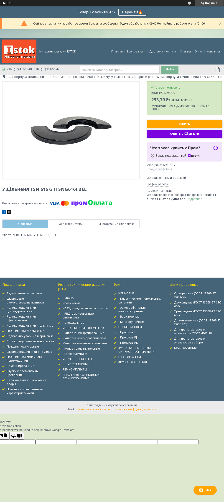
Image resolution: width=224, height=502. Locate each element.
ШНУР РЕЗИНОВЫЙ (76, 364)
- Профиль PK (128, 342)
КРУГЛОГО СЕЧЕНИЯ (132, 362)
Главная (117, 51)
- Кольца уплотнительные (81, 348)
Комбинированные (20, 366)
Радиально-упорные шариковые (30, 336)
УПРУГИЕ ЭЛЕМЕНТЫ (77, 359)
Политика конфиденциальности (135, 409)
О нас (199, 51)
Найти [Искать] (170, 69)
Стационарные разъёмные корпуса (151, 77)
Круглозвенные (185, 347)
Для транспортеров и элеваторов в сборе (189, 340)
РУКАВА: (68, 298)
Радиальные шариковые (24, 293)
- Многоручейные (131, 322)
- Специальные (73, 323)
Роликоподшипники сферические (21, 318)
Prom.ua (132, 405)
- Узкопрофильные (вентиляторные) (132, 309)
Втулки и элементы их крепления (22, 373)
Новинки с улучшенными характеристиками (25, 391)
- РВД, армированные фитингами (78, 315)
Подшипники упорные (23, 346)
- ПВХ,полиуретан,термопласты (85, 308)
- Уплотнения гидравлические (85, 338)
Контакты (213, 51)
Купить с (184, 134)
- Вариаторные (129, 316)
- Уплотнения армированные (83, 333)
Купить (184, 124)
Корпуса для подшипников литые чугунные (87, 77)
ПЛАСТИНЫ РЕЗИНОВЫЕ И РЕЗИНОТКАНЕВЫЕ (81, 376)
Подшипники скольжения (25, 331)
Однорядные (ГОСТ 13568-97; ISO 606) (195, 295)
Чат (205, 490)
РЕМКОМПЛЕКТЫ (75, 369)
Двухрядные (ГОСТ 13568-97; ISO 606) (197, 304)
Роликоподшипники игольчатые (30, 325)
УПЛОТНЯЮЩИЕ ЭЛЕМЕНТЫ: (83, 328)
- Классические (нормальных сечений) (139, 300)
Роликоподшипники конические (30, 341)
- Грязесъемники (75, 354)
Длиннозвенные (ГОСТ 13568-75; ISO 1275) (197, 322)
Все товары (135, 51)
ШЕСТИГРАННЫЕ (130, 357)
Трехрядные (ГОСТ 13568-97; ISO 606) (197, 313)
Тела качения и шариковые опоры (26, 382)
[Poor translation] (16, 436)
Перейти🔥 (132, 12)
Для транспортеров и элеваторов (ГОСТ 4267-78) (193, 331)
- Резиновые (72, 303)
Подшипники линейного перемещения (24, 359)
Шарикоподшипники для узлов (29, 352)
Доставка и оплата (162, 51)
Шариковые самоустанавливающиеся (25, 300)
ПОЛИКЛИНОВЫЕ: (130, 327)
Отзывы (185, 51)
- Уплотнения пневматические (85, 343)
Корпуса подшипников (31, 77)
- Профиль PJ (127, 337)
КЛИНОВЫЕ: (126, 293)
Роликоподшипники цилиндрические (21, 309)
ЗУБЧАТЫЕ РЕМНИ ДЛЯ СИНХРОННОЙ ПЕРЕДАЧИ (136, 350)
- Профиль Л (127, 332)
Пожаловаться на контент (94, 409)
